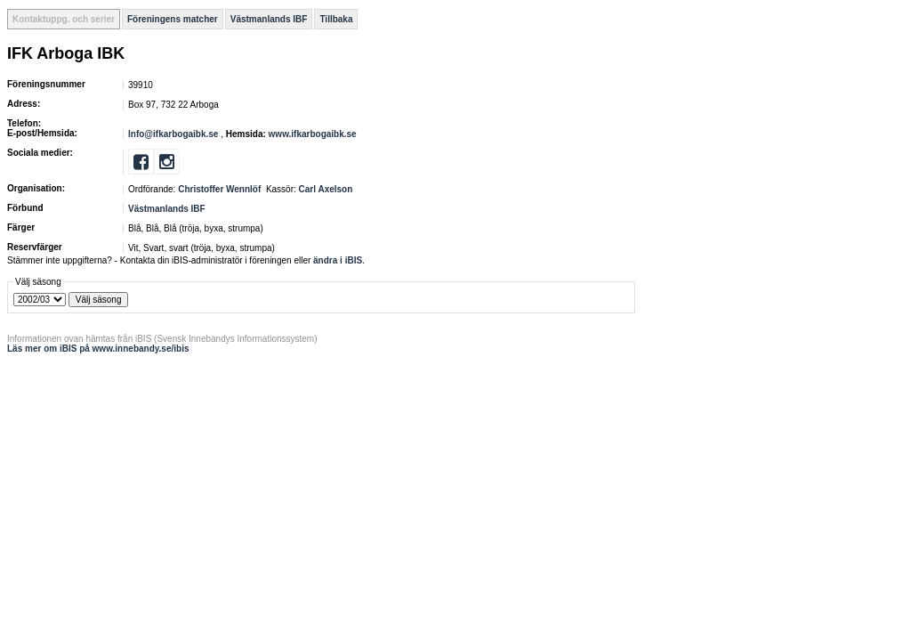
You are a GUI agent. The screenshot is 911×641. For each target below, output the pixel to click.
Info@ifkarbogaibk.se (173, 134)
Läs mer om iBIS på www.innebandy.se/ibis (98, 348)
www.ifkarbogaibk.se (313, 134)
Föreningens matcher (172, 19)
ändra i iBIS (337, 260)
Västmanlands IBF (269, 19)
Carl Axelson (326, 189)
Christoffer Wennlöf (219, 189)
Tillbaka (335, 19)
